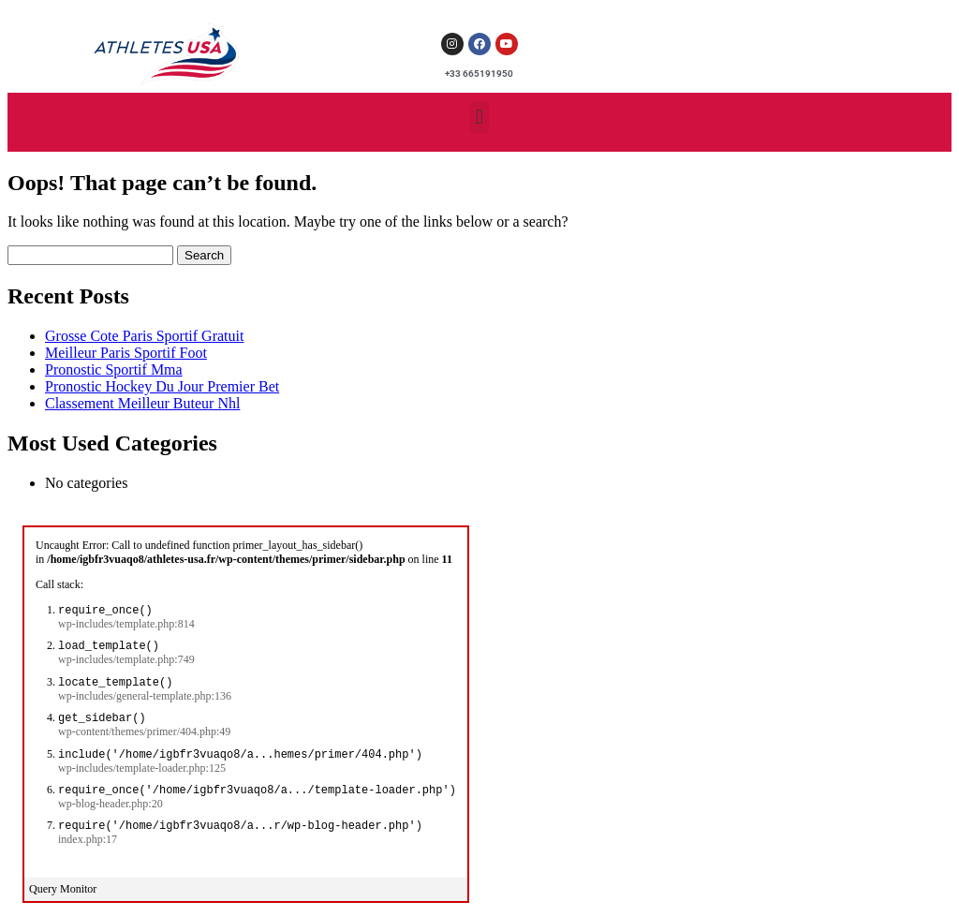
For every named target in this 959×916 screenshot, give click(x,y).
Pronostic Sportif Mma (114, 369)
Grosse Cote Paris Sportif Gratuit (144, 336)
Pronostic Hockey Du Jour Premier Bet (162, 386)
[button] (479, 117)
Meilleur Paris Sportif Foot (126, 353)
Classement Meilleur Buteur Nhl (142, 403)
